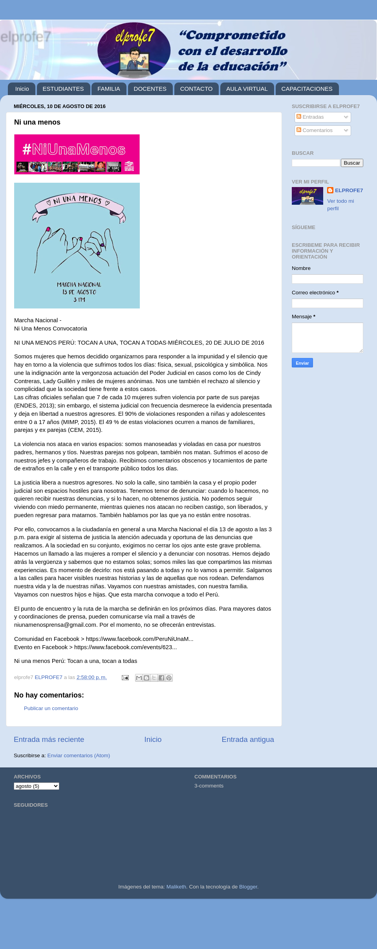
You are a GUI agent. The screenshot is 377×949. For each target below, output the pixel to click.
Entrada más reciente (49, 739)
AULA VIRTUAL (247, 88)
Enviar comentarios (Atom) (79, 755)
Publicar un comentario (51, 708)
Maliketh (176, 887)
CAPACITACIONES (307, 88)
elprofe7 (25, 36)
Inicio (22, 88)
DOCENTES (150, 88)
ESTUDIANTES (63, 88)
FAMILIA (108, 88)
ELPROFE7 (349, 190)
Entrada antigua (248, 739)
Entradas (310, 117)
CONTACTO (196, 88)
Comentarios (314, 130)
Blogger (248, 887)
